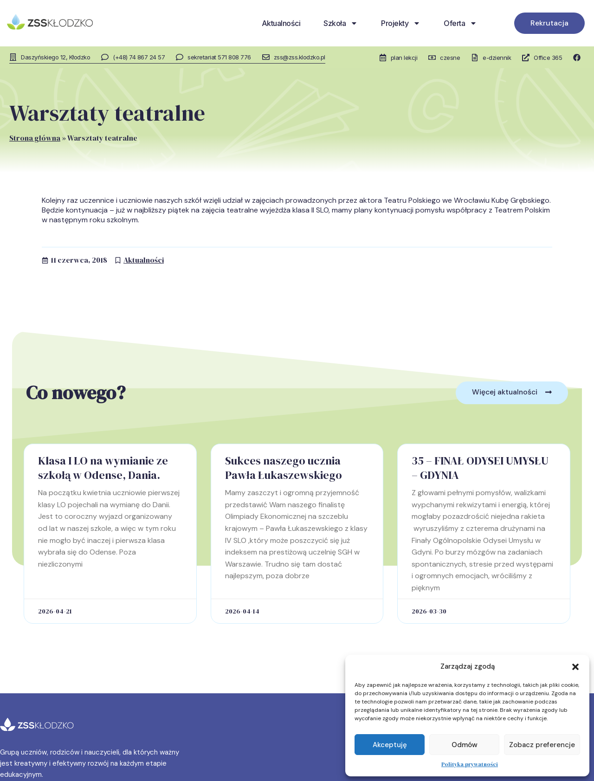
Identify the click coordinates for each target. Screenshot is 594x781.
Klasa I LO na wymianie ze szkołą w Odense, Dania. (103, 467)
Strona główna (34, 137)
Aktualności (281, 23)
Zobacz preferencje (542, 744)
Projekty (400, 23)
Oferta (460, 23)
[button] (575, 666)
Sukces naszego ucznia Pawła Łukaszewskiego (283, 467)
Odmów (465, 744)
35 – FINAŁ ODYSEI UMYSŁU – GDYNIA (480, 467)
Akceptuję (390, 744)
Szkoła (340, 23)
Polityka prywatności (469, 764)
